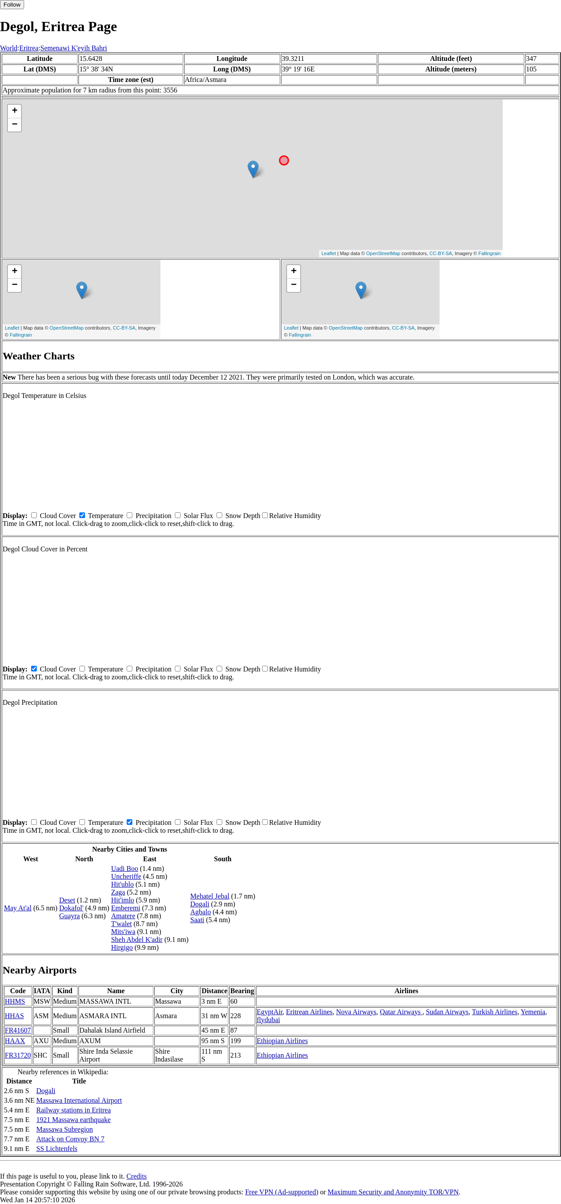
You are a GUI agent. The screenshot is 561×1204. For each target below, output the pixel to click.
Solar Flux (198, 515)
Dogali (199, 904)
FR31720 (18, 1055)
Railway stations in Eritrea (73, 1110)
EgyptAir (270, 1012)
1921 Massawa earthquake (73, 1119)
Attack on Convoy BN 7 (70, 1139)
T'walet (121, 923)
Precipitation (153, 515)
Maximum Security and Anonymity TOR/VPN (393, 1192)
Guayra (69, 916)
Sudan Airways (447, 1012)
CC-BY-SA (441, 253)
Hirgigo (121, 947)
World (9, 48)
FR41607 (18, 1030)
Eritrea (29, 48)
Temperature (106, 515)
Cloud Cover (58, 515)
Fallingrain (489, 253)
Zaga (118, 892)
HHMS (15, 1001)
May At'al (18, 908)
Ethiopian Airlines (282, 1040)
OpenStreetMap (383, 253)
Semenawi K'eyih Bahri (73, 48)
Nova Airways (356, 1012)
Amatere (123, 916)
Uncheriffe (126, 876)
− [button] (15, 124)
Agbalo (200, 912)
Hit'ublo (122, 884)
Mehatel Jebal (209, 896)
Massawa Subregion (64, 1129)
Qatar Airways (401, 1012)
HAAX (15, 1040)
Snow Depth (242, 515)
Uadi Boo (124, 868)
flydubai (268, 1019)
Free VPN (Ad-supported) (281, 1192)
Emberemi (125, 908)
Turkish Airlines (495, 1012)
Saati (197, 919)
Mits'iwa (123, 931)
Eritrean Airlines (309, 1012)
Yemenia (533, 1012)
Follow (12, 4)
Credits (136, 1176)
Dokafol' (71, 908)
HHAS (14, 1015)
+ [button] (15, 111)
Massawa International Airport (79, 1100)
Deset (67, 900)
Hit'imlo (122, 900)
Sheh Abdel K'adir (137, 939)
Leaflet (328, 253)
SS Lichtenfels (57, 1148)
